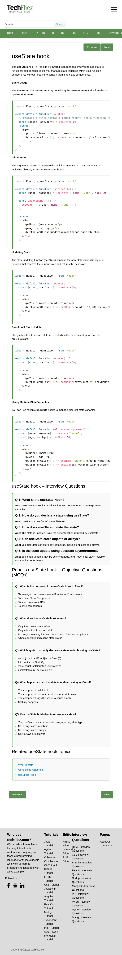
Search (60, 24)
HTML (86, 33)
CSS (99, 33)
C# (74, 33)
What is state (25, 764)
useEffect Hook (27, 774)
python (40, 33)
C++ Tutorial (51, 861)
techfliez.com (38, 949)
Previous (92, 47)
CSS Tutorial (51, 884)
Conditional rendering (30, 769)
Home (11, 33)
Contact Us (106, 845)
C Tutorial (49, 857)
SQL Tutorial (51, 931)
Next (107, 47)
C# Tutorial (50, 865)
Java (25, 33)
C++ (63, 33)
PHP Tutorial (51, 927)
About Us (105, 841)
